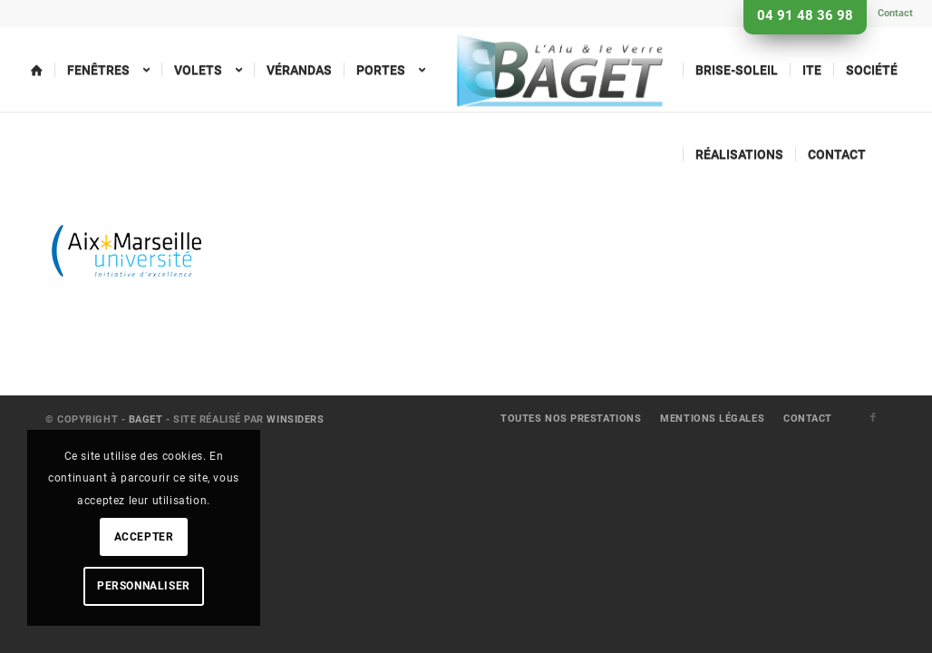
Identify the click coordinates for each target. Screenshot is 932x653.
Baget (146, 419)
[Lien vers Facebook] (873, 418)
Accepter (144, 537)
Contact (895, 13)
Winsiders (295, 419)
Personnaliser (143, 586)
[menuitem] (891, 13)
